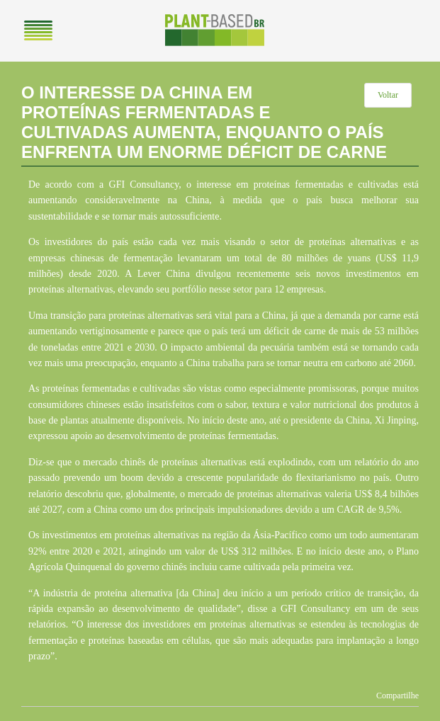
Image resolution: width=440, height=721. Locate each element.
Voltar (388, 95)
